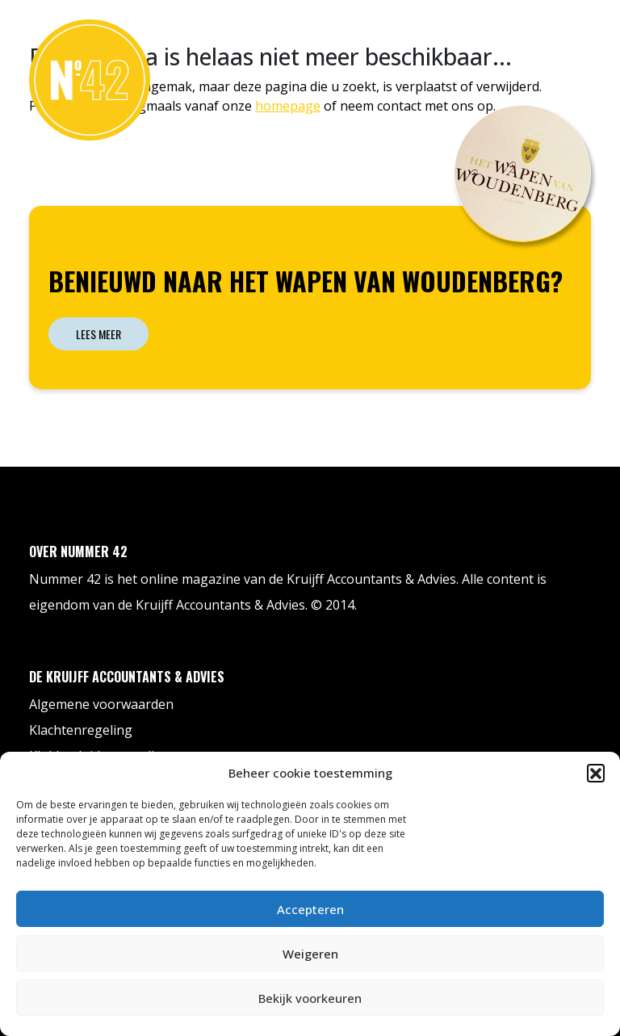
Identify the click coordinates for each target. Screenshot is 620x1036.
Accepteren (310, 909)
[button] (596, 773)
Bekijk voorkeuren (310, 998)
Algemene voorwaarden (101, 704)
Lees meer (98, 333)
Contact (552, 35)
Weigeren (310, 954)
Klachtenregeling (80, 730)
